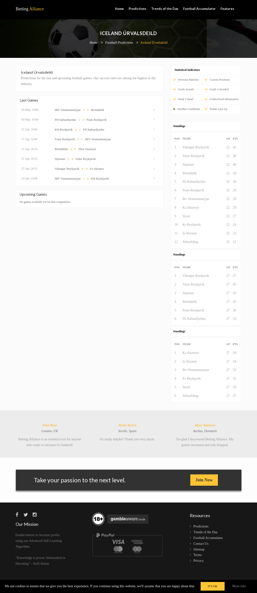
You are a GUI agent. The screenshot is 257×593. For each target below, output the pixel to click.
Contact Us (201, 543)
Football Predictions (119, 43)
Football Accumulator (199, 9)
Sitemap (198, 549)
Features (227, 9)
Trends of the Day (164, 9)
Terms (197, 555)
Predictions (137, 9)
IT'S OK (213, 586)
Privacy (198, 561)
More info (239, 586)
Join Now (204, 480)
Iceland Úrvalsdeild (154, 43)
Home (119, 9)
